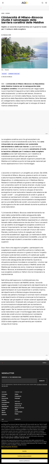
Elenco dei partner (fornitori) (9, 446)
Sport (3, 410)
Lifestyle (4, 408)
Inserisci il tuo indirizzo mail (11, 377)
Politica (4, 400)
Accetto (24, 451)
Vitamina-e (18, 404)
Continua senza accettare (24, 456)
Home (2, 13)
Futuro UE (18, 406)
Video (16, 394)
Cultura (4, 404)
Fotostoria (18, 396)
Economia (5, 398)
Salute (4, 412)
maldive (4, 73)
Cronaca (4, 394)
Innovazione (5, 402)
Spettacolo (5, 406)
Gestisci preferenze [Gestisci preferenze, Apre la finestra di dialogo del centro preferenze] (24, 461)
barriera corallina (14, 73)
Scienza (8, 13)
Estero (4, 396)
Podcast (17, 398)
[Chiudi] (46, 424)
